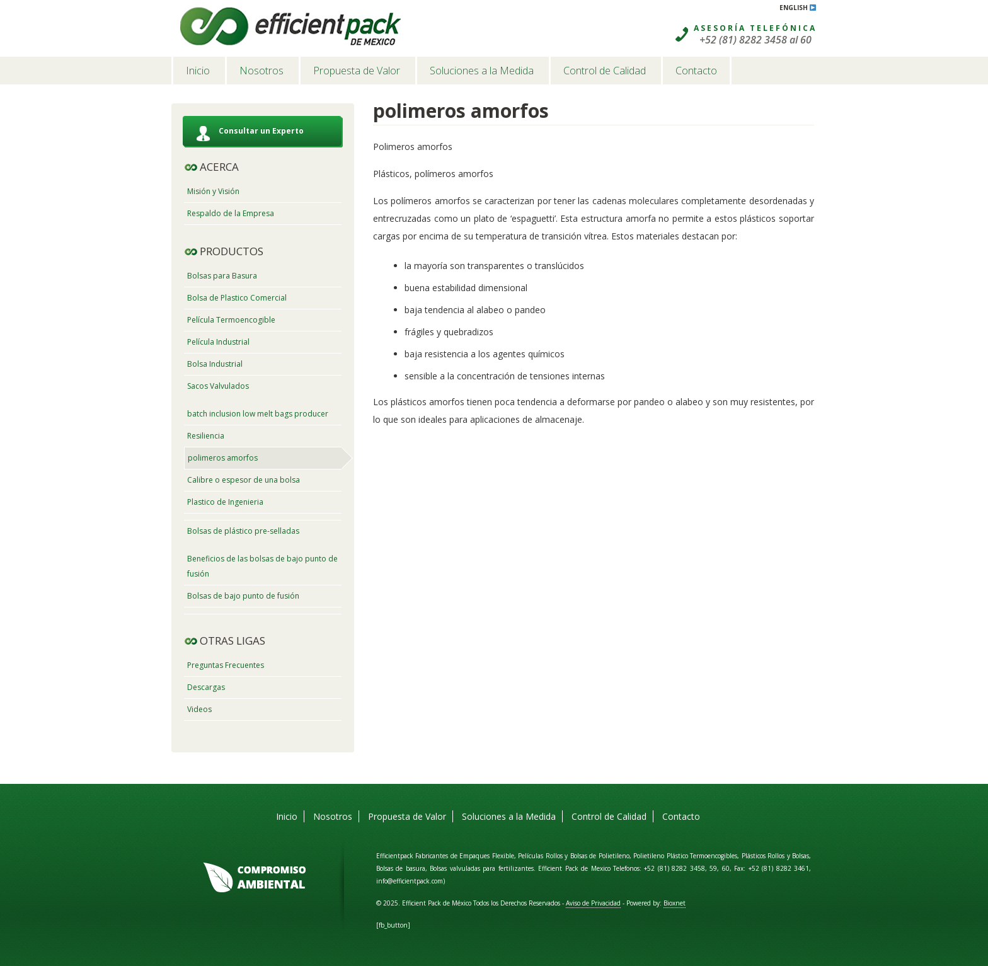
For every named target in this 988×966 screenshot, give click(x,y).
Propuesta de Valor (356, 71)
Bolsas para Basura (222, 275)
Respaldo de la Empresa (230, 213)
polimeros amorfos (223, 457)
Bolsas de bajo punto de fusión (243, 595)
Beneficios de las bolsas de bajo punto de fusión (262, 566)
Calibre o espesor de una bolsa (243, 479)
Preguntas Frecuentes (225, 665)
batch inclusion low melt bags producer (257, 413)
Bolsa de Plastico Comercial (237, 297)
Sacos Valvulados (218, 386)
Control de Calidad (604, 71)
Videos (199, 709)
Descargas (206, 687)
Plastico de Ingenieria (225, 502)
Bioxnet (674, 903)
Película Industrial (218, 341)
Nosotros (261, 71)
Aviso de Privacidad (593, 903)
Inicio (198, 71)
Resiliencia (205, 435)
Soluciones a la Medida (482, 71)
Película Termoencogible (231, 319)
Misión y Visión (213, 191)
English (798, 7)
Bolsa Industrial (215, 364)
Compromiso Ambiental (255, 878)
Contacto (696, 71)
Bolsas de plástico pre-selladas (243, 531)
